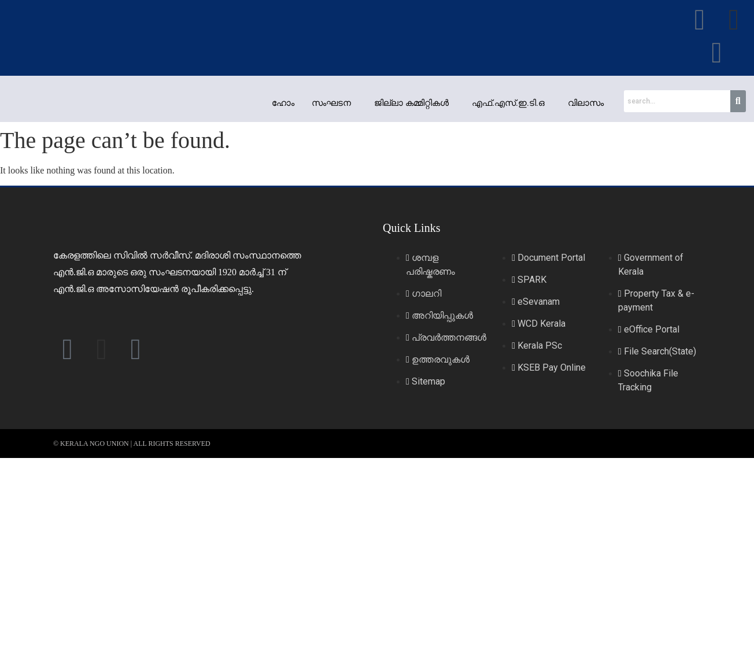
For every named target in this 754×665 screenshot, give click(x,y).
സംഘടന (331, 103)
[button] (334, 103)
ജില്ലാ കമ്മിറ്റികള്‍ (411, 103)
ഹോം (283, 103)
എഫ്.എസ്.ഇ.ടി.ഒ (508, 103)
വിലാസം (586, 103)
